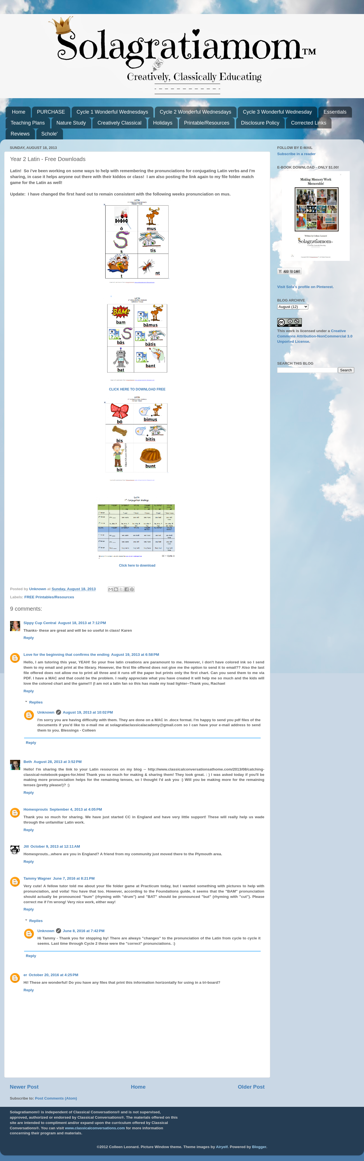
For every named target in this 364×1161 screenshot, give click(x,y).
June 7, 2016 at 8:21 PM (74, 878)
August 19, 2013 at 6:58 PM (135, 654)
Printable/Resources (206, 123)
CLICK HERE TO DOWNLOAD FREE (137, 389)
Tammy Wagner (37, 878)
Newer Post (24, 1087)
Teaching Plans (28, 123)
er (25, 975)
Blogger (259, 1147)
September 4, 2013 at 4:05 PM (76, 809)
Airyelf (222, 1147)
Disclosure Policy (260, 123)
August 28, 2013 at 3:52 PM (57, 762)
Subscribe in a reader (296, 154)
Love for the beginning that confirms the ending (66, 654)
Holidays (162, 123)
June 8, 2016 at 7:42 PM (83, 931)
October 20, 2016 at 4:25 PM (53, 975)
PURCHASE (51, 112)
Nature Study (71, 123)
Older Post (251, 1087)
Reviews (20, 134)
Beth (28, 762)
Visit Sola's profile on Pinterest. (305, 287)
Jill (26, 846)
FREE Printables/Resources (49, 597)
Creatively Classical (119, 123)
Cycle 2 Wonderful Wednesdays (195, 112)
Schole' (49, 134)
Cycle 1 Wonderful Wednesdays (112, 112)
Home (18, 112)
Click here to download (137, 565)
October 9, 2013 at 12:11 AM (55, 846)
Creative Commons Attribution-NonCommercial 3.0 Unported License (315, 336)
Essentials (334, 112)
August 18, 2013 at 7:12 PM (82, 623)
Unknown (46, 712)
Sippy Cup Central (40, 623)
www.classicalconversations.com (95, 1128)
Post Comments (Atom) (56, 1098)
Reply (29, 638)
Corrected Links (308, 123)
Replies (36, 702)
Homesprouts (36, 809)
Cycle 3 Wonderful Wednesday (277, 112)
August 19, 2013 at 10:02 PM (88, 712)
